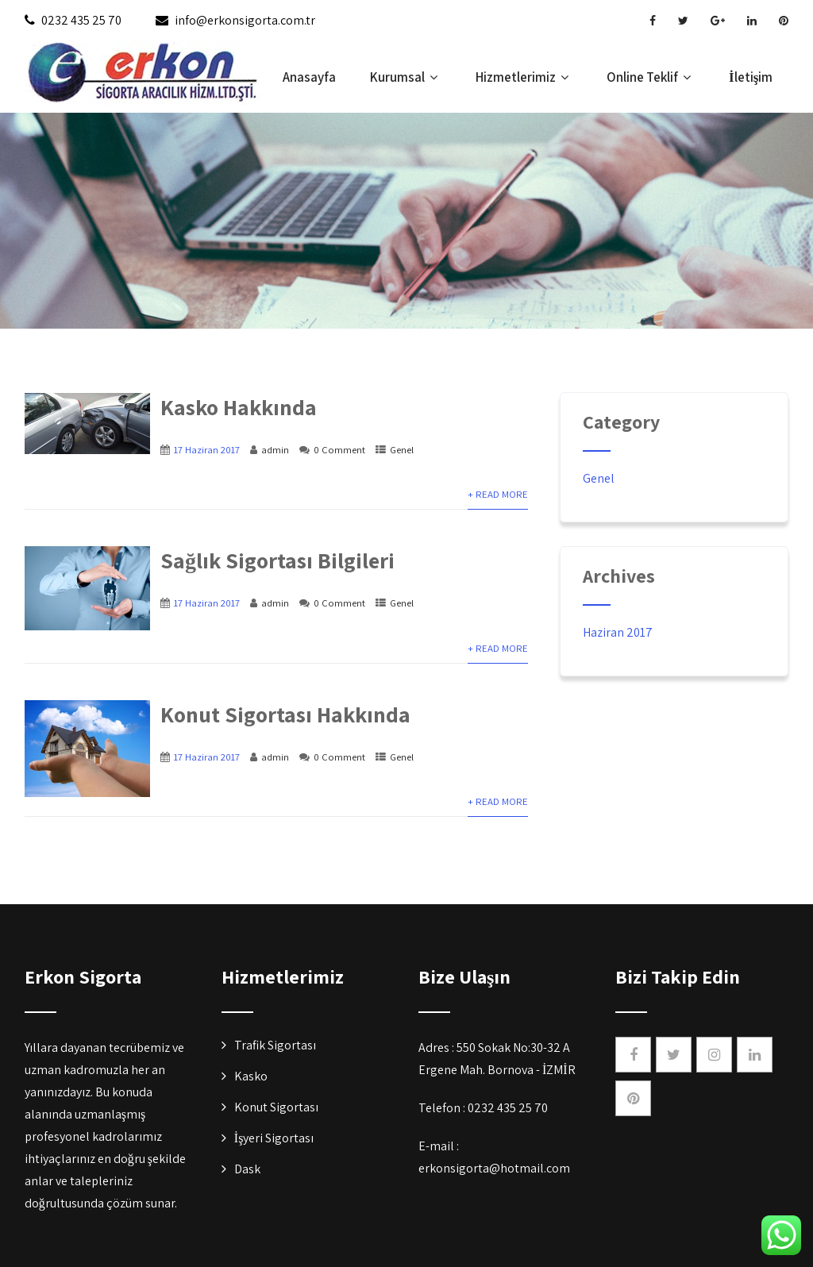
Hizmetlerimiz (524, 77)
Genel (402, 449)
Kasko (251, 1076)
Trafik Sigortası (275, 1045)
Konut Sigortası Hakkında (285, 714)
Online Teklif (651, 77)
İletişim (751, 77)
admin (275, 449)
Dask (247, 1169)
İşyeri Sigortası (274, 1138)
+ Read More (498, 494)
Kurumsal (405, 77)
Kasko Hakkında (238, 407)
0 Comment (339, 449)
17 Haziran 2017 (207, 449)
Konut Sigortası (276, 1107)
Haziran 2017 (618, 632)
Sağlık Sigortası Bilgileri (277, 560)
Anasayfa (309, 77)
